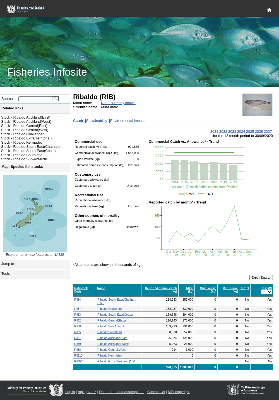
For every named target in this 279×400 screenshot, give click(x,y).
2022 (223, 131)
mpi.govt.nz (87, 392)
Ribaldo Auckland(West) (113, 343)
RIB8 (77, 349)
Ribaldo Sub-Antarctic (111, 326)
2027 (268, 131)
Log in (70, 392)
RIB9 (77, 343)
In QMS (267, 288)
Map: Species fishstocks (22, 167)
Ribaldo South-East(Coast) (115, 314)
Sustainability (96, 121)
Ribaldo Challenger (110, 308)
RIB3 (77, 314)
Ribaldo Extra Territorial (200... (117, 361)
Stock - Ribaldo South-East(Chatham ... (32, 146)
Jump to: (8, 264)
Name (101, 288)
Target (244, 288)
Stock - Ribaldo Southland (21, 155)
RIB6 (77, 326)
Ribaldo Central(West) (112, 349)
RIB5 (77, 332)
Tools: (6, 273)
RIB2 (77, 320)
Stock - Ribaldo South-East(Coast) (28, 151)
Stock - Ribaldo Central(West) (24, 130)
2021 (214, 131)
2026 (259, 131)
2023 (232, 131)
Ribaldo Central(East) (111, 320)
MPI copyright (179, 392)
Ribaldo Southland (109, 332)
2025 (250, 131)
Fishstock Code (81, 289)
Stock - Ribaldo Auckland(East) (25, 117)
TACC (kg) (190, 289)
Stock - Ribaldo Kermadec (22, 142)
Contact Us (156, 392)
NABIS (59, 254)
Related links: (13, 108)
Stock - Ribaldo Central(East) (24, 126)
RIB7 (77, 308)
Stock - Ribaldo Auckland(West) (26, 121)
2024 (241, 131)
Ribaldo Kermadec (109, 355)
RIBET (78, 361)
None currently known (118, 103)
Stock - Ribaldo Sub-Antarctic (24, 159)
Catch (78, 121)
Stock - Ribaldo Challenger (22, 134)
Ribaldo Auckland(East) (112, 338)
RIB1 (77, 338)
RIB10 (78, 355)
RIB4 (77, 299)
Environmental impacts (128, 121)
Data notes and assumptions (121, 392)
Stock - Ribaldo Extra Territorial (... (28, 138)
